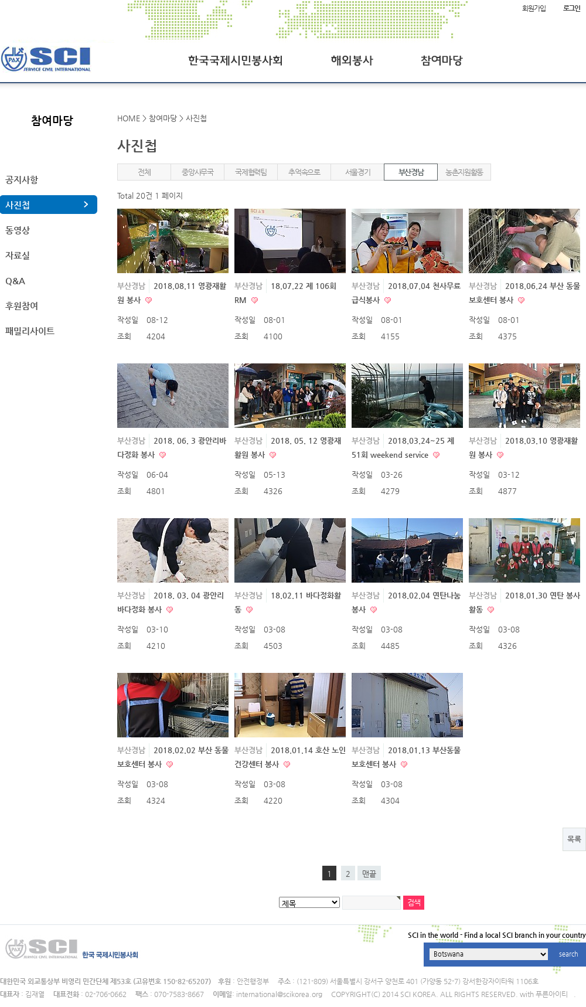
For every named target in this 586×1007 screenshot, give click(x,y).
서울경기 (357, 172)
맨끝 (369, 873)
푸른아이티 (552, 994)
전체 (144, 172)
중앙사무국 (197, 172)
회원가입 (533, 8)
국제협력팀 (251, 172)
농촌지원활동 (464, 172)
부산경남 (411, 172)
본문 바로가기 (0, 0)
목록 (574, 839)
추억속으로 (304, 172)
